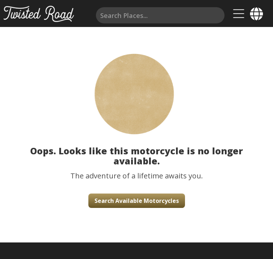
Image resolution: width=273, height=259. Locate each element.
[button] (136, 86)
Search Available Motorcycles (136, 201)
